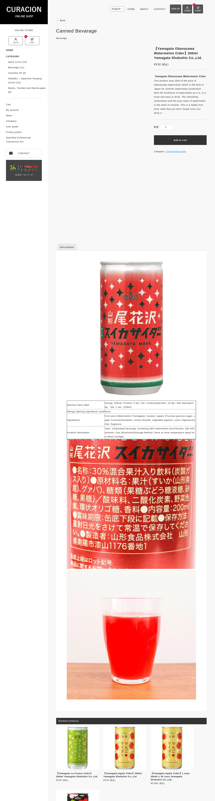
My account (12, 110)
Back (62, 20)
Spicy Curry (17, 62)
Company (11, 121)
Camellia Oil (17, 73)
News (9, 115)
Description (67, 247)
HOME (9, 50)
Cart (8, 104)
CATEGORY (13, 56)
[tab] (67, 247)
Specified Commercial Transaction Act (18, 139)
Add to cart (180, 140)
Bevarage (16, 67)
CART (32, 42)
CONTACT (24, 153)
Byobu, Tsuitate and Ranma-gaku (27, 90)
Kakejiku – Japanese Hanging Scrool (25, 80)
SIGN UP (175, 9)
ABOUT (144, 9)
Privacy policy (14, 132)
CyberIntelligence (136, 797)
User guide (12, 126)
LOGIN (16, 42)
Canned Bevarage (176, 151)
